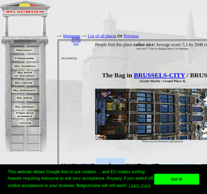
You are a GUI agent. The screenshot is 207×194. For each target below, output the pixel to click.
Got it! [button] (176, 179)
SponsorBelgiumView (76, 40)
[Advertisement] (145, 40)
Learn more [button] (140, 185)
